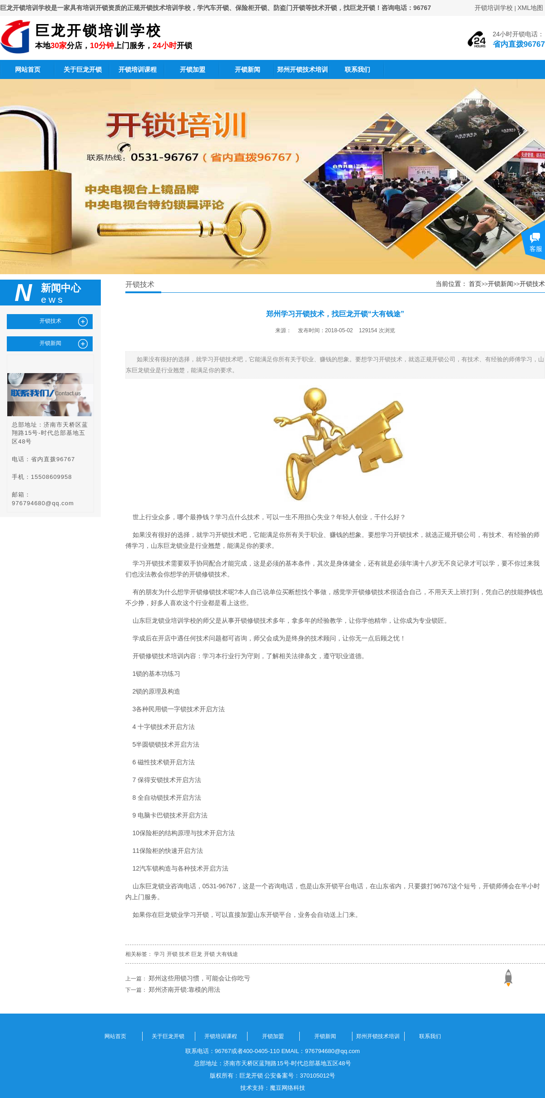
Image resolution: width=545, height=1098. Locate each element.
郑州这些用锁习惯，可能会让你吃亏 (199, 978)
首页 (475, 283)
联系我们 (357, 69)
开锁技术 (532, 283)
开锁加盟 (192, 69)
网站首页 (27, 69)
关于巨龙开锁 (83, 69)
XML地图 (530, 7)
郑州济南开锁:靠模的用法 (184, 989)
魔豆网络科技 (287, 1087)
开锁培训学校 (494, 7)
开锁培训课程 (138, 69)
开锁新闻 (247, 69)
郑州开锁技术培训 (302, 69)
